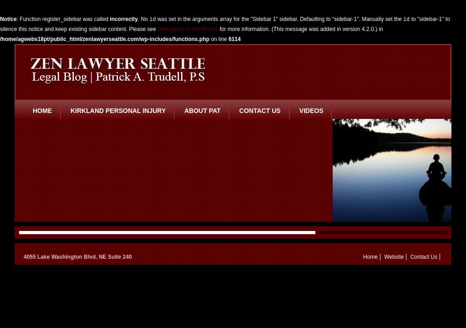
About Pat (202, 110)
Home (42, 110)
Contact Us (260, 110)
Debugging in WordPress (187, 29)
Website (394, 257)
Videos (311, 110)
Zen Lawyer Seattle (121, 69)
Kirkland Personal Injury (118, 110)
